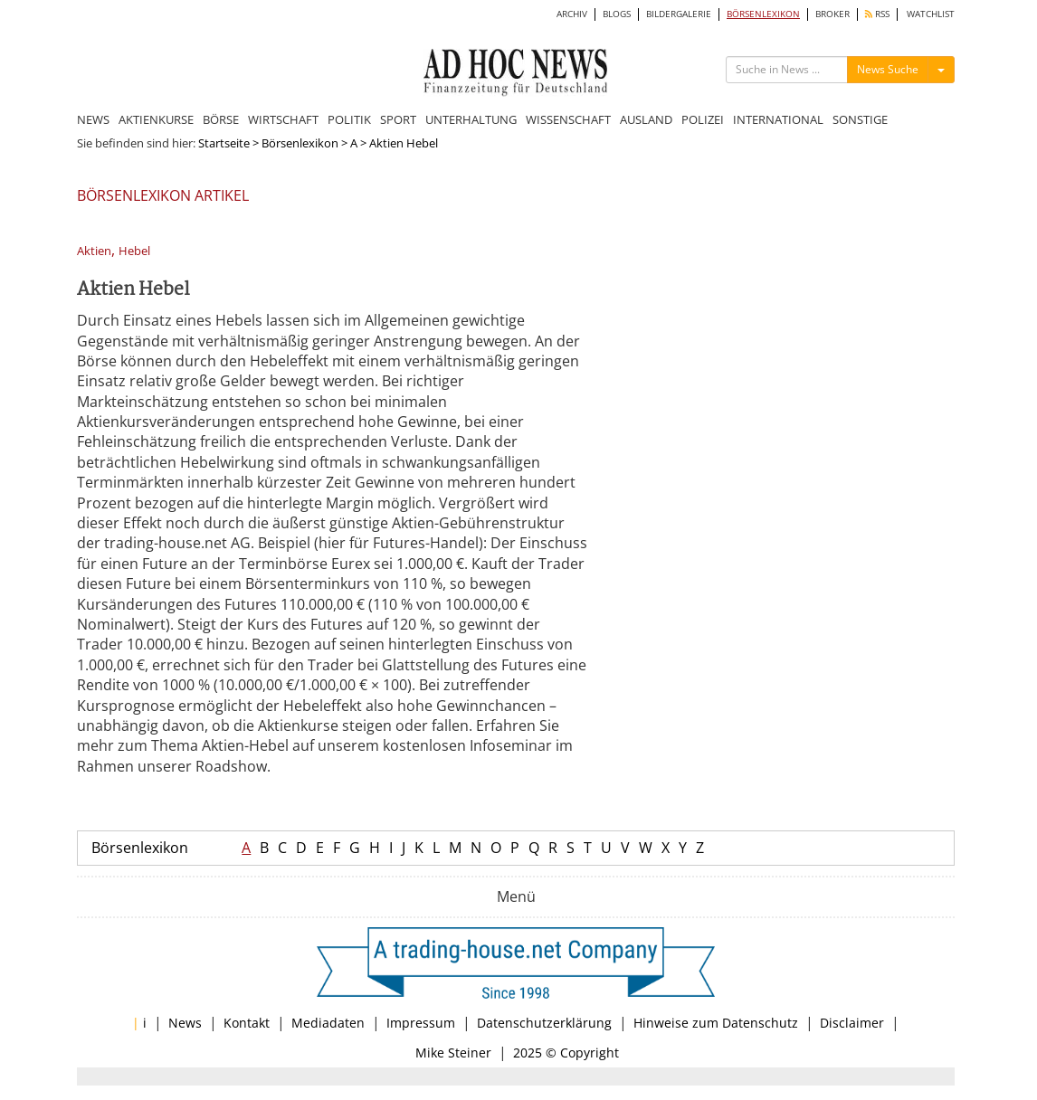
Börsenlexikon (300, 143)
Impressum (420, 1022)
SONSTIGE (860, 119)
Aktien (94, 251)
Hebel (134, 251)
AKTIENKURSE (156, 119)
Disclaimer (852, 1022)
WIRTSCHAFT (283, 119)
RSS (877, 14)
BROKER (832, 14)
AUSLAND (646, 119)
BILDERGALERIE (678, 14)
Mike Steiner (453, 1052)
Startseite (224, 143)
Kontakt (247, 1022)
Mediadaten (328, 1022)
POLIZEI (702, 119)
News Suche (887, 69)
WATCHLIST (931, 14)
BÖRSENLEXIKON (763, 14)
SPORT (398, 119)
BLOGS (617, 14)
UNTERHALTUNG (471, 119)
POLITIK (349, 119)
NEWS (93, 119)
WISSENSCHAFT (568, 119)
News (185, 1022)
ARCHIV (572, 14)
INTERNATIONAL (778, 119)
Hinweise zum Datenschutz (715, 1022)
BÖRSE (221, 119)
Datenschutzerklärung (544, 1022)
